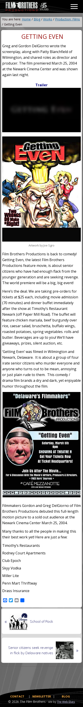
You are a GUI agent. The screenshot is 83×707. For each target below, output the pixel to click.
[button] (74, 6)
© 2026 (13, 701)
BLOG (66, 696)
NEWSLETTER (41, 696)
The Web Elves (66, 702)
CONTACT (17, 696)
